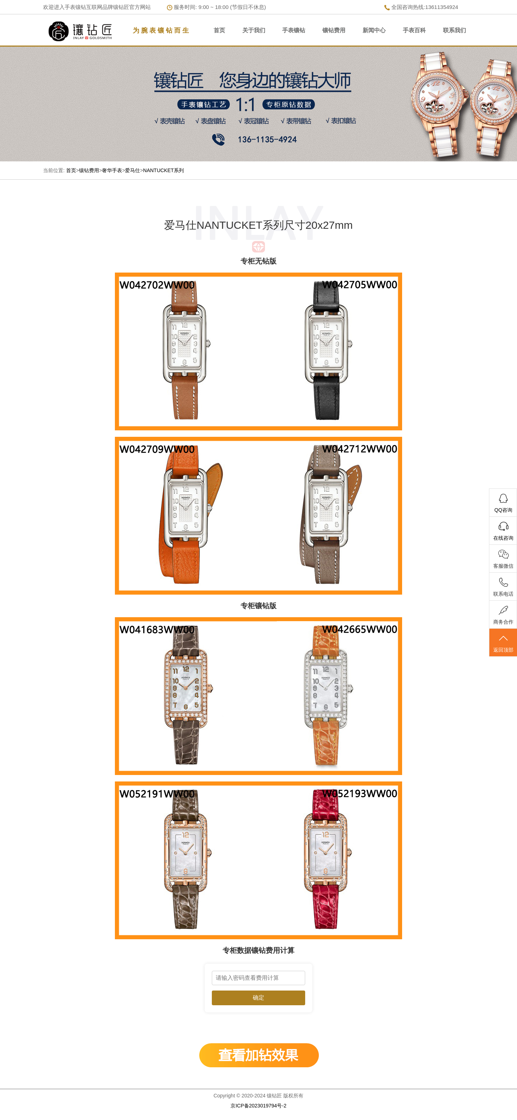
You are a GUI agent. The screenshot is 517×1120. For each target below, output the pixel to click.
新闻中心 (374, 30)
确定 (258, 997)
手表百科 (414, 30)
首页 (219, 30)
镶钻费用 (333, 30)
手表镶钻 (293, 30)
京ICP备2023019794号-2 (258, 1106)
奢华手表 (112, 170)
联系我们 (454, 30)
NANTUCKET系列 (163, 170)
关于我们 (253, 30)
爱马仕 (132, 170)
